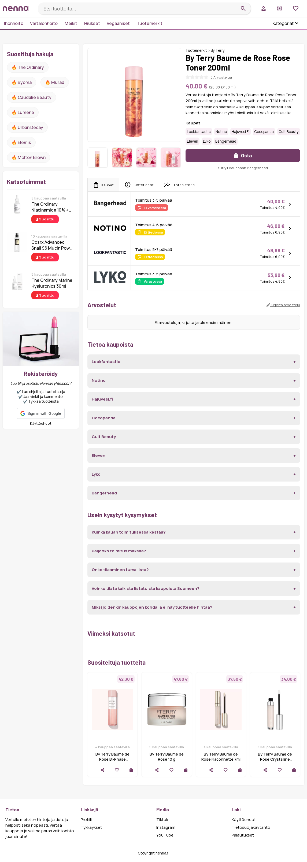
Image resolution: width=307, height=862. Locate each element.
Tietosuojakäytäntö (251, 827)
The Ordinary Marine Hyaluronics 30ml (51, 283)
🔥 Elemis (21, 142)
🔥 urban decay (27, 127)
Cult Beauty (289, 131)
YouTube (164, 835)
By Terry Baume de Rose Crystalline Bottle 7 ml (275, 759)
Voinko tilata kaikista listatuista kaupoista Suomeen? (145, 588)
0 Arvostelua (221, 77)
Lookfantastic (199, 131)
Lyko (206, 141)
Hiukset (92, 23)
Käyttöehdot (40, 423)
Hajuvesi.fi (240, 131)
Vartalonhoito (44, 23)
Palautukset (243, 835)
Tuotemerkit (149, 23)
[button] (40, 413)
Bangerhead (225, 141)
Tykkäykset (91, 827)
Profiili (86, 819)
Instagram (165, 827)
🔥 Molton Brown (29, 157)
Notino (221, 131)
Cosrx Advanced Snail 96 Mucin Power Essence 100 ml (52, 245)
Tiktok (162, 819)
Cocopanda (264, 131)
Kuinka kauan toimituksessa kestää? (129, 532)
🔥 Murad (54, 82)
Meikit (71, 23)
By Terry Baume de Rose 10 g (167, 757)
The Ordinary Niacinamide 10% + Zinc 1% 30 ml (49, 207)
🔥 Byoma (22, 82)
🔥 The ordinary (28, 67)
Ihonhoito (13, 23)
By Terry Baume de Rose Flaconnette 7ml (221, 757)
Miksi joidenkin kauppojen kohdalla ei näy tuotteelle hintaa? (152, 607)
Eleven (192, 141)
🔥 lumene (23, 112)
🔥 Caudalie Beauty (31, 97)
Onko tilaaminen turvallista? (120, 569)
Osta (243, 155)
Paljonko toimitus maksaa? (119, 551)
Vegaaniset (118, 23)
